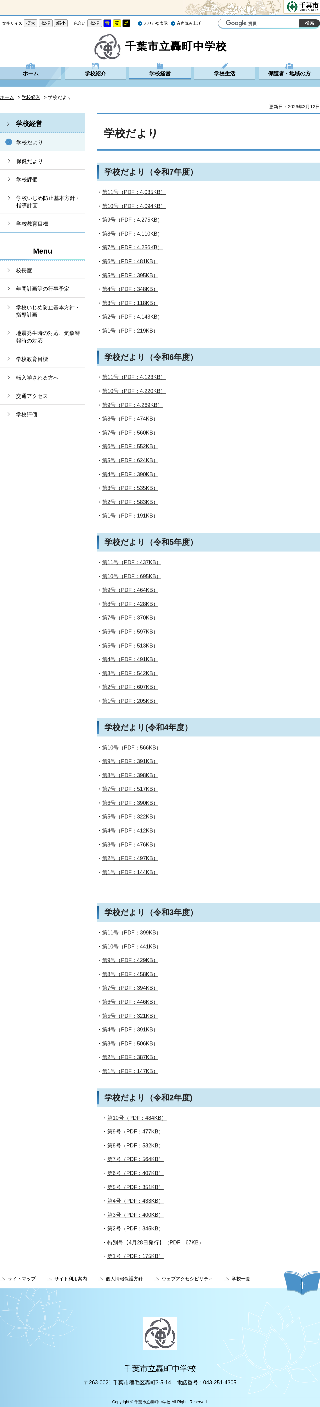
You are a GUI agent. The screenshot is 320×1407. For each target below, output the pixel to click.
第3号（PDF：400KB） (135, 1215)
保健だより (29, 161)
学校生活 (224, 73)
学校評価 (27, 179)
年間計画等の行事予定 (42, 289)
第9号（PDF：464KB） (130, 590)
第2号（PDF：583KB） (130, 502)
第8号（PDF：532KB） (135, 1145)
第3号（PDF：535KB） (130, 488)
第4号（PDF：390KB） (130, 474)
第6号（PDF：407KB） (135, 1173)
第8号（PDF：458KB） (130, 974)
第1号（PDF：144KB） (130, 872)
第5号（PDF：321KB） (130, 1016)
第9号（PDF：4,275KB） (132, 220)
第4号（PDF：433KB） (135, 1201)
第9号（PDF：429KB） (130, 960)
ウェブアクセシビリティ (187, 1278)
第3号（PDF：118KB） (130, 303)
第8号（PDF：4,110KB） (132, 234)
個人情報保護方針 (124, 1278)
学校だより (29, 142)
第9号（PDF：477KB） (135, 1131)
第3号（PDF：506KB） (130, 1043)
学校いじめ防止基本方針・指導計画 (48, 201)
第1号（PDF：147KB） (130, 1071)
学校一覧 (241, 1278)
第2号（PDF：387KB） (130, 1057)
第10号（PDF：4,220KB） (134, 391)
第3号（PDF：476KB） (130, 844)
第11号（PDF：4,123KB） (134, 377)
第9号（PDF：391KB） (130, 761)
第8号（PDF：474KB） (130, 419)
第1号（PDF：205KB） (130, 701)
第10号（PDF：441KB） (131, 946)
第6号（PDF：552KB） (130, 446)
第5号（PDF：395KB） (130, 275)
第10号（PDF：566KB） (131, 747)
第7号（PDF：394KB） (130, 988)
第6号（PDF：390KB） (130, 803)
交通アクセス (32, 396)
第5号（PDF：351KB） (135, 1187)
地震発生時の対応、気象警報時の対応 (48, 336)
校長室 (24, 270)
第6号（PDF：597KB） (130, 632)
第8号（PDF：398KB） (130, 775)
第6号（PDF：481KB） (130, 261)
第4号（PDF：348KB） (130, 289)
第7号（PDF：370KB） (130, 618)
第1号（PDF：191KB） (130, 516)
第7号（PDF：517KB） (130, 789)
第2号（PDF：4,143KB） (132, 317)
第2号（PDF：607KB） (130, 687)
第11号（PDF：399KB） (131, 932)
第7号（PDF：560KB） (130, 433)
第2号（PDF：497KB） (130, 858)
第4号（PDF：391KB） (130, 1029)
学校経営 (160, 73)
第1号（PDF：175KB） (135, 1256)
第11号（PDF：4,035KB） (134, 192)
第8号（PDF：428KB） (130, 604)
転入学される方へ (37, 378)
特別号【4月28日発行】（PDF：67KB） (155, 1242)
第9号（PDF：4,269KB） (132, 405)
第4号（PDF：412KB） (130, 830)
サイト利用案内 (70, 1278)
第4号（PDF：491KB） (130, 659)
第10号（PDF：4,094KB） (134, 206)
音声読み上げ (189, 23)
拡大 (30, 23)
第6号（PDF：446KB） (130, 1002)
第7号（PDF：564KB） (135, 1159)
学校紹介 (95, 73)
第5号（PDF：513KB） (130, 646)
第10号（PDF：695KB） (131, 576)
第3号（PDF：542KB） (130, 673)
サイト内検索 (224, 24)
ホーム (31, 73)
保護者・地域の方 (289, 73)
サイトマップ (22, 1278)
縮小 (61, 23)
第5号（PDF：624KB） (130, 460)
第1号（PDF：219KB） (130, 331)
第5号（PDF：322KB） (130, 816)
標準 (46, 23)
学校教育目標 (32, 224)
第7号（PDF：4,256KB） (132, 247)
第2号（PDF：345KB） (135, 1228)
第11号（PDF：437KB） (131, 562)
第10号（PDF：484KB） (137, 1118)
